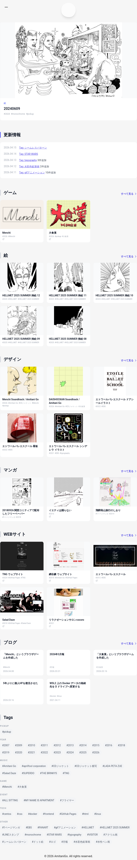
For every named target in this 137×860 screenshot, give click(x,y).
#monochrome (18, 114)
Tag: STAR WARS (28, 154)
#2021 (51, 453)
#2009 (18, 745)
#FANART (42, 827)
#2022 (98, 406)
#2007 (5, 745)
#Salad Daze (26, 623)
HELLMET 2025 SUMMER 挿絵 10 (114, 295)
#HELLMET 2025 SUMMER (28, 299)
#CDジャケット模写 (86, 766)
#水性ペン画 (103, 841)
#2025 (4, 299)
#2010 (31, 745)
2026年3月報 (57, 654)
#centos (6, 813)
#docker (53, 696)
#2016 (51, 514)
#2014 (111, 514)
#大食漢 (65, 236)
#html (85, 813)
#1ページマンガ (8, 517)
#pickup (30, 114)
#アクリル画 (110, 834)
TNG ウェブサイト (12, 574)
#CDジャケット (25, 403)
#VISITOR (92, 834)
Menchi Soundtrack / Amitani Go (20, 399)
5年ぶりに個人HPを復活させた (20, 683)
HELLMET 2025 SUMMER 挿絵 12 (21, 295)
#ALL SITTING (10, 800)
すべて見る (129, 193)
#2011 (44, 745)
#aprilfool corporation (34, 766)
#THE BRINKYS (48, 773)
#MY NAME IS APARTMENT (39, 800)
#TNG (23, 578)
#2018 (18, 517)
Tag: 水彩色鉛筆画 (29, 166)
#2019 (5, 752)
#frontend (48, 813)
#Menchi (11, 236)
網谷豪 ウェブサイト (60, 574)
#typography (65, 453)
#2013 (69, 745)
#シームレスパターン (14, 841)
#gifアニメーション (65, 827)
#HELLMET (12, 299)
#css (19, 813)
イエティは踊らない (60, 510)
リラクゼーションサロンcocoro (66, 619)
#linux (59, 696)
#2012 (98, 578)
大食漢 (52, 232)
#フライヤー (67, 800)
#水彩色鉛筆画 (82, 841)
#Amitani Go (13, 403)
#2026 (4, 236)
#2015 (95, 745)
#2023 (57, 752)
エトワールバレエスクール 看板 (20, 446)
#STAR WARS (54, 834)
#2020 (18, 752)
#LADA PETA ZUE (112, 766)
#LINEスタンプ (10, 834)
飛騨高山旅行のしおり (108, 510)
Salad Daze (8, 619)
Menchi (6, 232)
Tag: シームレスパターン (33, 147)
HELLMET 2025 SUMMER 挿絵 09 (21, 338)
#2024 (7, 114)
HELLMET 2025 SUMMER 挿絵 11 (67, 295)
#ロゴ (52, 841)
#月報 (52, 667)
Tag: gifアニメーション (32, 172)
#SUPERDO (28, 773)
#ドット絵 (38, 841)
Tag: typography (28, 160)
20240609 (12, 108)
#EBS (103, 406)
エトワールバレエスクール (111, 574)
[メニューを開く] (7, 7)
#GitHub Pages (14, 578)
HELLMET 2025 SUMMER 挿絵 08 (67, 338)
